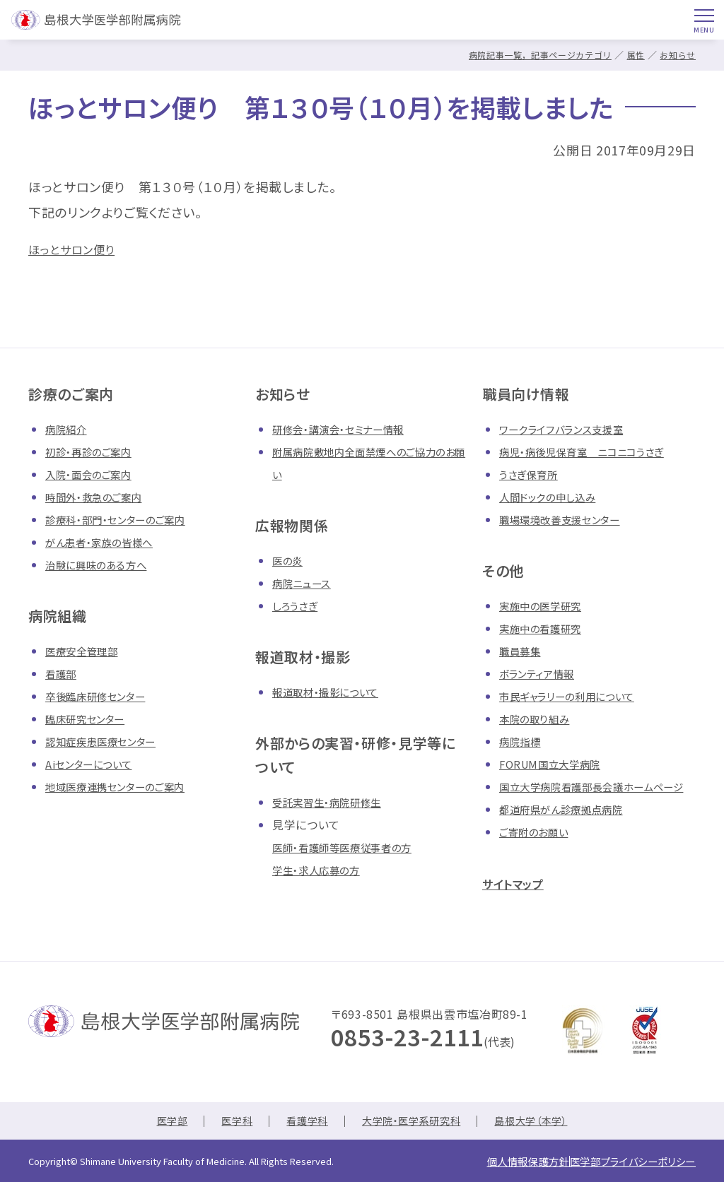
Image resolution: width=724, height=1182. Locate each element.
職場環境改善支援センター (568, 519)
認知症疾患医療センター (108, 741)
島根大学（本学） (544, 1125)
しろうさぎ (297, 605)
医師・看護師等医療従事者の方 (351, 847)
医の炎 (289, 560)
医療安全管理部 (86, 650)
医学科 (225, 1125)
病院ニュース (305, 582)
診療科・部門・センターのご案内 (125, 519)
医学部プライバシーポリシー (621, 1164)
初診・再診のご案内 (94, 451)
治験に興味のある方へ (102, 564)
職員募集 (523, 650)
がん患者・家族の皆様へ (106, 541)
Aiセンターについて (94, 763)
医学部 (155, 1125)
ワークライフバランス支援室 (569, 428)
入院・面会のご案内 (94, 474)
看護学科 (300, 1125)
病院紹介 (69, 428)
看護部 (63, 673)
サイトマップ (520, 905)
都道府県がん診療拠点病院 (569, 831)
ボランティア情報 (542, 673)
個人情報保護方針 (494, 1164)
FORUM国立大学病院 (555, 763)
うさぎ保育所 (532, 474)
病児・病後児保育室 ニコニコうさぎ (592, 451)
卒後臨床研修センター (102, 695)
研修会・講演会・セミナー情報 (347, 428)
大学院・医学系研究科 (413, 1125)
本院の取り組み (538, 718)
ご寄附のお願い (538, 854)
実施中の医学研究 (545, 605)
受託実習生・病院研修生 (334, 801)
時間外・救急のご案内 (100, 496)
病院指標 (523, 741)
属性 (632, 54)
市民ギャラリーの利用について (576, 695)
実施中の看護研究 (545, 628)
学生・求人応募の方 (322, 869)
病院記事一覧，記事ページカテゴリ (530, 54)
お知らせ (676, 54)
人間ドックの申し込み (554, 496)
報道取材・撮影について (332, 691)
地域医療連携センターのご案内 (124, 786)
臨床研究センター (90, 718)
